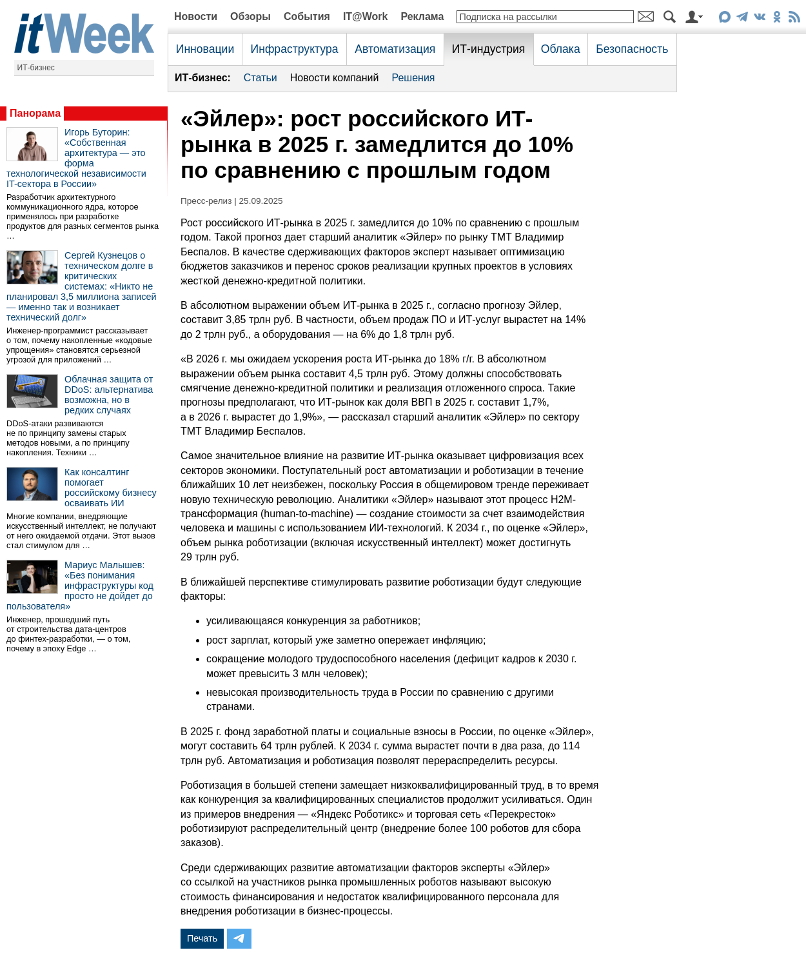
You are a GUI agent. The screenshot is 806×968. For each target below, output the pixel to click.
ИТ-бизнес (36, 67)
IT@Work (365, 16)
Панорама (35, 113)
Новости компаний (334, 77)
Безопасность (632, 49)
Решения (413, 77)
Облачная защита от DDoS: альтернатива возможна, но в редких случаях (108, 394)
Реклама (422, 16)
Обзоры (250, 16)
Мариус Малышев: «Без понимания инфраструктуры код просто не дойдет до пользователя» (79, 585)
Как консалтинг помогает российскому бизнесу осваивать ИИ (110, 487)
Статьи (260, 77)
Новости (195, 16)
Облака (560, 49)
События (307, 16)
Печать (202, 938)
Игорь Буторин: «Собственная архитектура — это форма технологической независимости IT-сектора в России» (76, 158)
